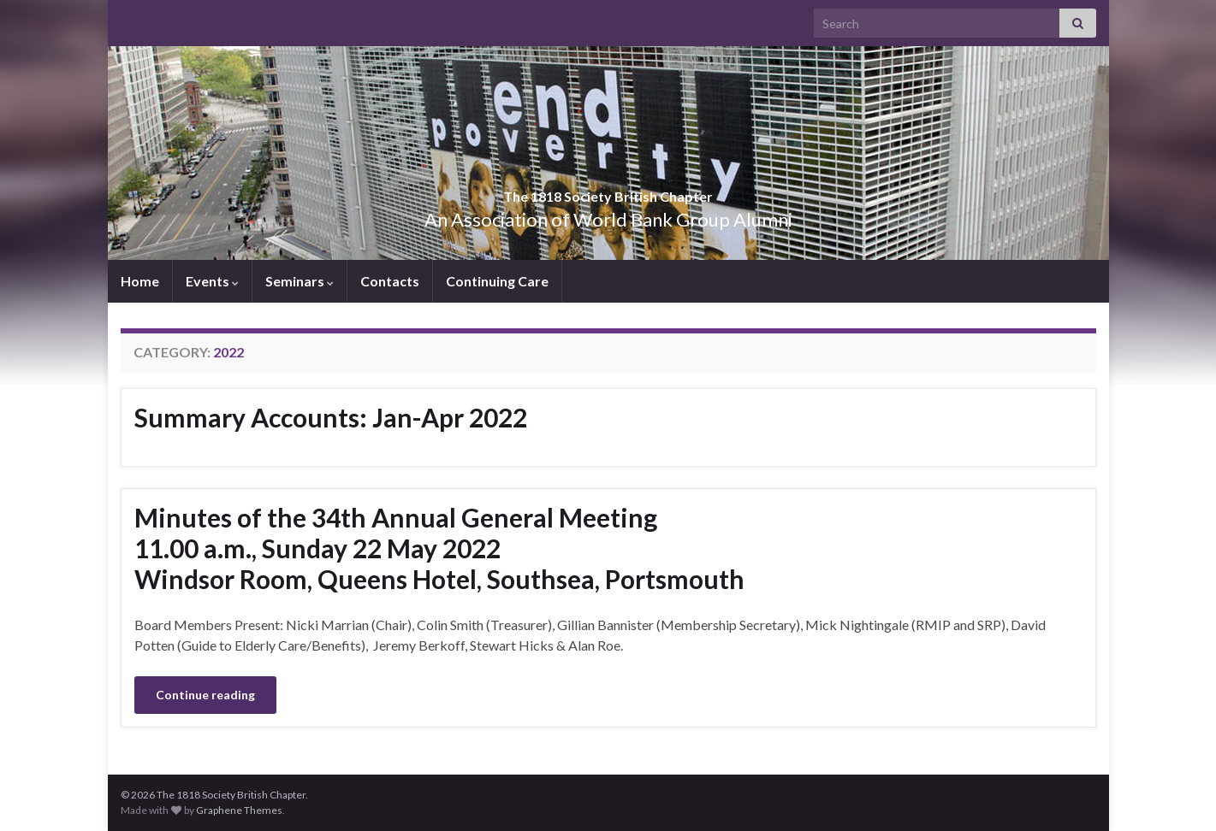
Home (140, 281)
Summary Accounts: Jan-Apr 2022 (330, 417)
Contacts (389, 281)
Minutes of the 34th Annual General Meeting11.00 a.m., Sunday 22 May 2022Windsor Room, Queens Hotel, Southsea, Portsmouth (439, 548)
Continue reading (205, 694)
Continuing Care (497, 281)
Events (212, 281)
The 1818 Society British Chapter (608, 191)
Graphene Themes (239, 810)
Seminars (299, 281)
